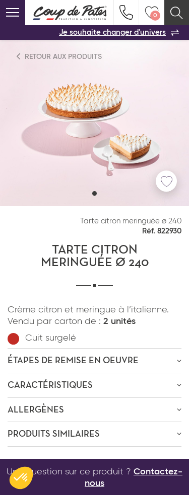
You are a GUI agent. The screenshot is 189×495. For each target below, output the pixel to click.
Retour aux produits (59, 56)
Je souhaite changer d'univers (119, 33)
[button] (94, 193)
